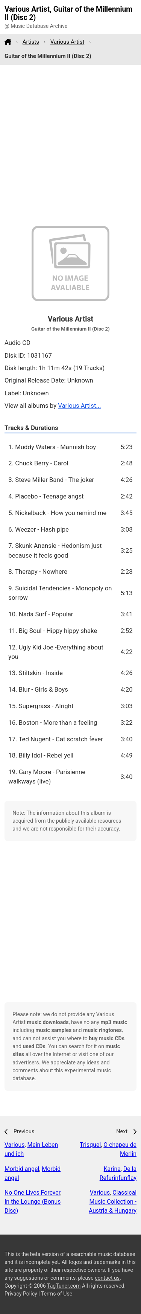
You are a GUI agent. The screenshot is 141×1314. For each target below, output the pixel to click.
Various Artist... (79, 405)
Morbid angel (22, 1168)
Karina (112, 1168)
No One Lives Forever (32, 1192)
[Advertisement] (70, 145)
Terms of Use (56, 1294)
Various (14, 1144)
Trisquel (90, 1144)
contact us (107, 1278)
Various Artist (67, 41)
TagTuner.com (63, 1286)
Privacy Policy (21, 1294)
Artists (31, 41)
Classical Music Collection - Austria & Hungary (112, 1201)
